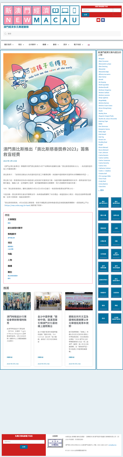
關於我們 (8, 45)
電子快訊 (78, 45)
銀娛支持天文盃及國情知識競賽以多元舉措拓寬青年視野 (78, 321)
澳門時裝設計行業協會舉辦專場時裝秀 (16, 320)
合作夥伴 (33, 45)
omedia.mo (112, 445)
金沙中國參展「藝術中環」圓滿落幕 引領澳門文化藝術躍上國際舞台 (47, 321)
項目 (21, 45)
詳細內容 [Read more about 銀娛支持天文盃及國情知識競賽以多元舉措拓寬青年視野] (71, 357)
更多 (66, 45)
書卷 (56, 45)
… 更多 (101, 190)
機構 (45, 45)
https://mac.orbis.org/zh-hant (17, 205)
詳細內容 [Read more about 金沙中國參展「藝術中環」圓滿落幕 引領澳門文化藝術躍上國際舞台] (40, 357)
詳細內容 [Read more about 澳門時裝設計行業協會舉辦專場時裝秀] (9, 357)
